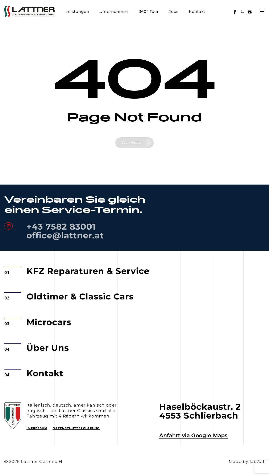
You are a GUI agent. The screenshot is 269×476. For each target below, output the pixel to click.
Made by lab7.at (247, 461)
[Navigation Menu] (262, 11)
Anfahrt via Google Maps (193, 436)
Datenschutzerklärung (76, 428)
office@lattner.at (65, 235)
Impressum (36, 428)
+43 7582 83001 (61, 226)
